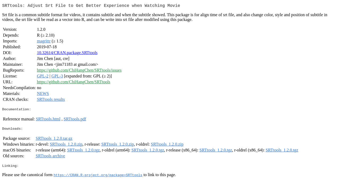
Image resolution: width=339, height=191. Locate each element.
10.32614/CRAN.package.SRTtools (67, 53)
